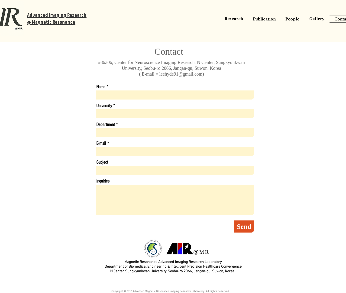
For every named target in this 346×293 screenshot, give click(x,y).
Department (105, 124)
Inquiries (103, 181)
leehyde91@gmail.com (181, 74)
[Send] (244, 226)
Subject (102, 162)
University (104, 105)
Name (100, 87)
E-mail (101, 143)
